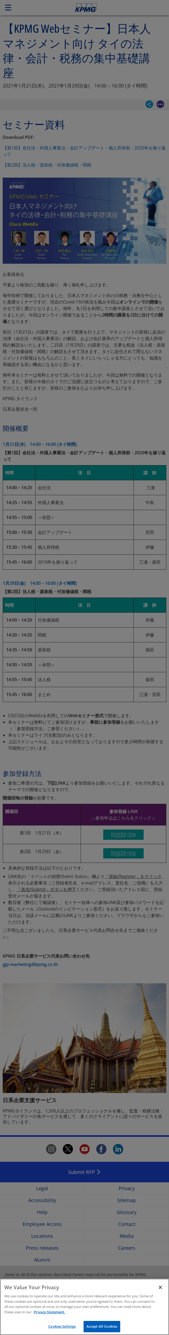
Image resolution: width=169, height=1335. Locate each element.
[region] (84, 1307)
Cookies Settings (62, 1326)
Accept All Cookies (102, 1326)
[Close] (160, 1287)
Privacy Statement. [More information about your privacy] (49, 1312)
